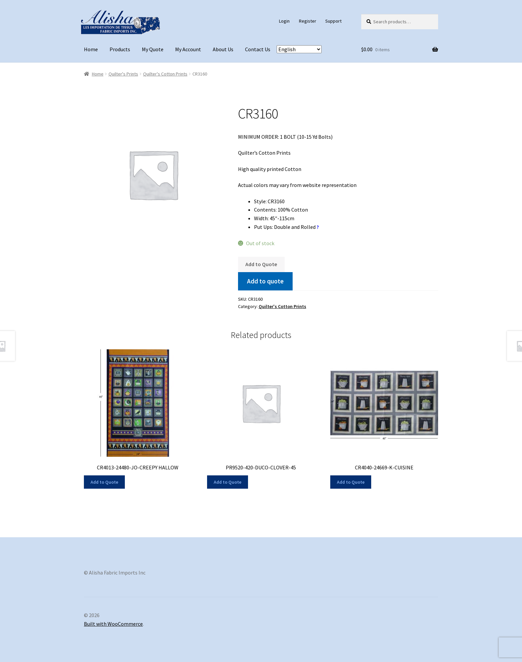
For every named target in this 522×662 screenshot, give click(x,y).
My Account (188, 49)
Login (284, 21)
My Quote (152, 49)
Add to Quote (261, 264)
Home (91, 49)
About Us (223, 49)
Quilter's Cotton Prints (165, 74)
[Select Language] (299, 49)
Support (333, 21)
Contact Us (257, 49)
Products (120, 49)
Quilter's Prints (123, 74)
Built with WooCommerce (113, 623)
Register (307, 21)
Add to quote (265, 281)
